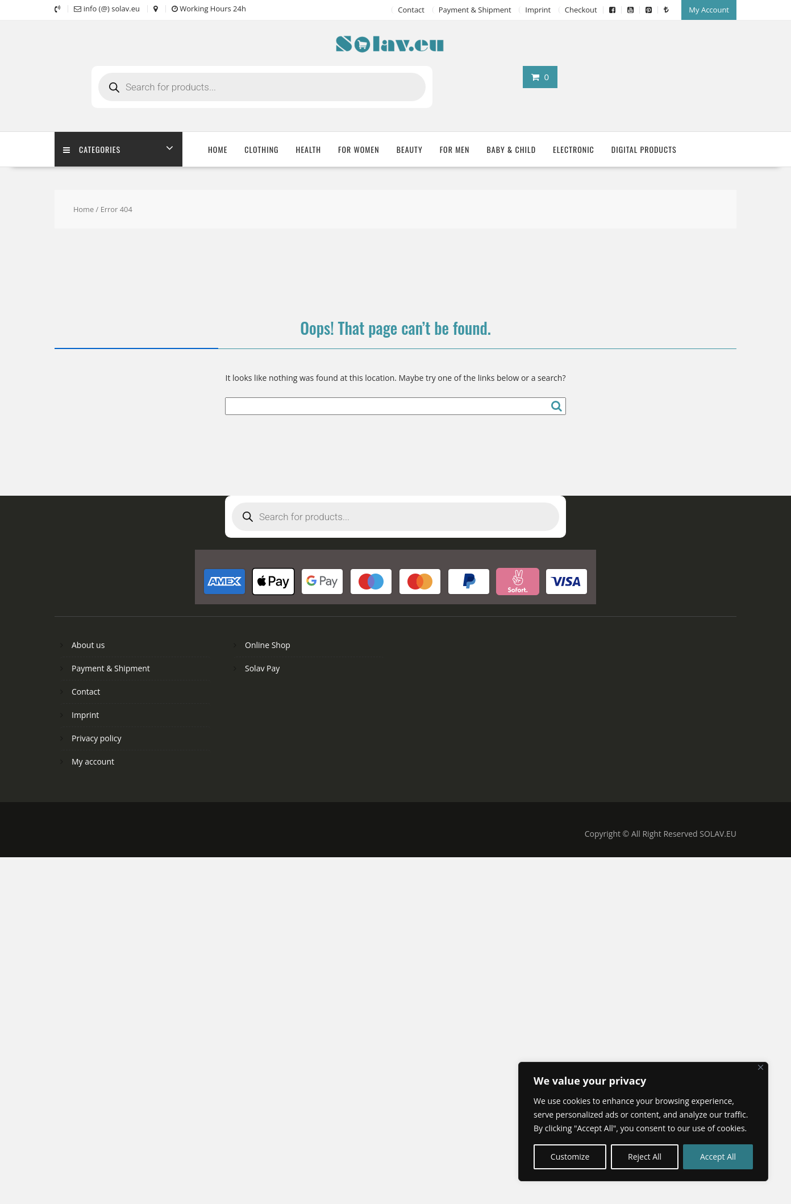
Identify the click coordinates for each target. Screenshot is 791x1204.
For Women (359, 149)
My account (93, 761)
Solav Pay (262, 668)
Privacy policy (97, 738)
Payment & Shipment (475, 10)
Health (309, 149)
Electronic (573, 149)
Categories (91, 149)
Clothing (261, 149)
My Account (709, 10)
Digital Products (644, 149)
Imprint (538, 10)
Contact (411, 10)
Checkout (581, 10)
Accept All (718, 1156)
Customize (570, 1156)
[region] (643, 1121)
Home (217, 149)
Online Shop (267, 645)
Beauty (410, 149)
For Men (455, 149)
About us (88, 645)
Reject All (644, 1156)
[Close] (760, 1067)
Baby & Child (511, 149)
